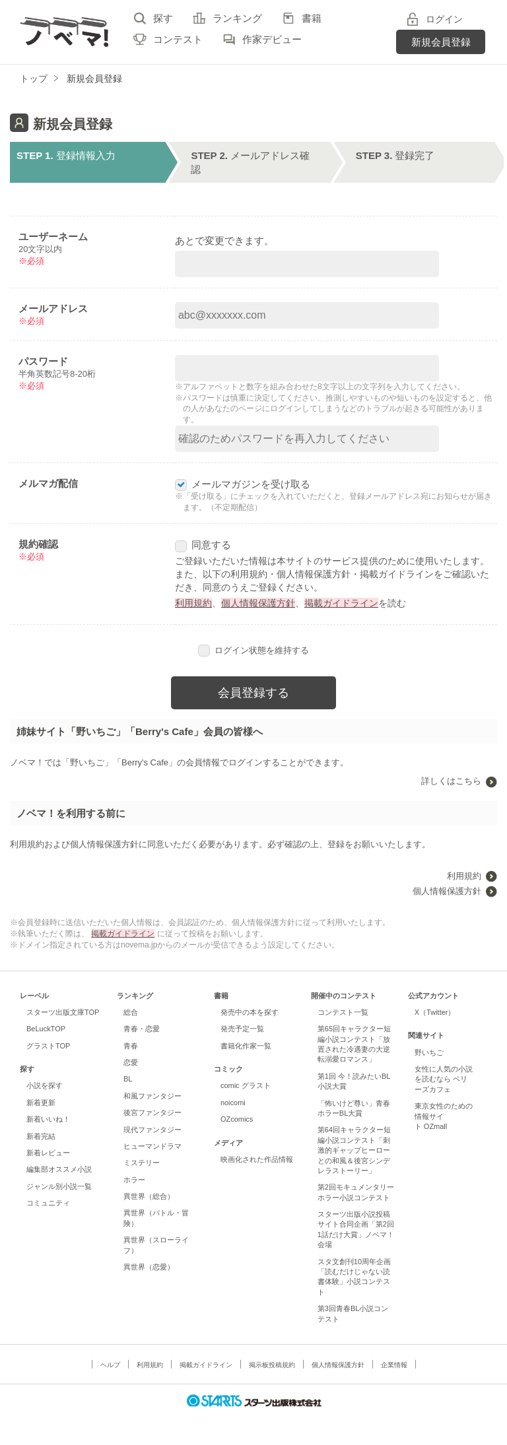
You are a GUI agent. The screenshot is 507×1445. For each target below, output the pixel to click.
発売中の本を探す (249, 1012)
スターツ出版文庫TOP (62, 1012)
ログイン (444, 19)
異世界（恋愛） (148, 1267)
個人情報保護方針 (258, 603)
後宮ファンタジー (152, 1112)
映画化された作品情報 (256, 1159)
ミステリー (141, 1163)
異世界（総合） (148, 1196)
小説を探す (44, 1085)
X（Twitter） (435, 1012)
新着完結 (40, 1136)
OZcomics (236, 1119)
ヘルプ (110, 1364)
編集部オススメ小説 (59, 1169)
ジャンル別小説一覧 (59, 1186)
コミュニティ (48, 1203)
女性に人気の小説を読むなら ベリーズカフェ (444, 1079)
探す (163, 18)
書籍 (311, 18)
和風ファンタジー (152, 1096)
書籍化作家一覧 (245, 1046)
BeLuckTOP (45, 1029)
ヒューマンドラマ (152, 1146)
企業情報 (394, 1364)
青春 (130, 1046)
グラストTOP (48, 1046)
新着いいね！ (48, 1119)
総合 (130, 1012)
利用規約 (193, 603)
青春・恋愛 (141, 1029)
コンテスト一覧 (343, 1012)
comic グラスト (245, 1085)
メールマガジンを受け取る (242, 484)
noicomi (233, 1103)
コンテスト (178, 39)
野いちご (429, 1052)
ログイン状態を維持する (253, 650)
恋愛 (130, 1062)
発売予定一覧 (242, 1029)
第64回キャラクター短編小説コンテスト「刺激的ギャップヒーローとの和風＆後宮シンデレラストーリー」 (354, 1150)
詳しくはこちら (451, 781)
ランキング (237, 18)
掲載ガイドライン (341, 603)
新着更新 (40, 1103)
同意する (203, 544)
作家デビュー (272, 39)
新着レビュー (48, 1153)
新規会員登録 (441, 42)
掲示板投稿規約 (272, 1364)
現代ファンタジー (152, 1130)
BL (127, 1079)
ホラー (134, 1180)
